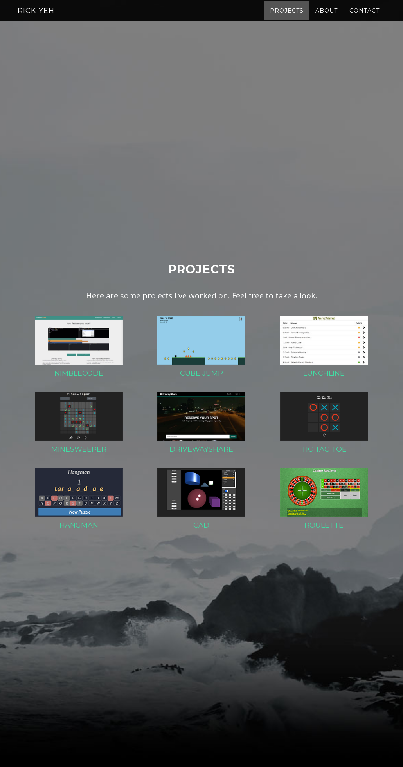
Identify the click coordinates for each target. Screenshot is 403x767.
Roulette (324, 525)
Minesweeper (78, 449)
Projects (287, 17)
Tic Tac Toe (324, 449)
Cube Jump (201, 373)
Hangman (78, 525)
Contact (364, 17)
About (326, 17)
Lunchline (324, 373)
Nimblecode (78, 373)
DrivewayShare (201, 449)
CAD (201, 525)
